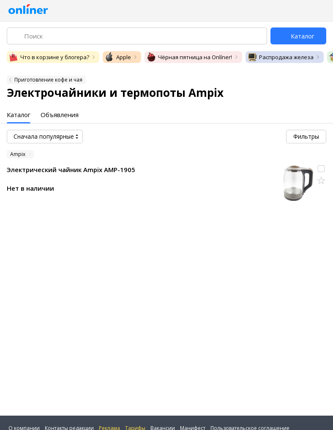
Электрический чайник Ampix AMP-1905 (71, 169)
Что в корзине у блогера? (48, 57)
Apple (117, 57)
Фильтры (306, 136)
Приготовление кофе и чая (48, 79)
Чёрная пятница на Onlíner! (189, 57)
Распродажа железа (280, 57)
